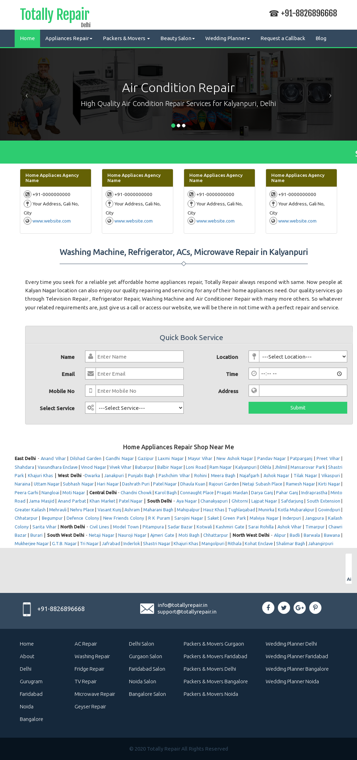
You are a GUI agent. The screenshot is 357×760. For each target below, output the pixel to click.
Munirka (266, 509)
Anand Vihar (53, 458)
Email (68, 374)
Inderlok (131, 543)
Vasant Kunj (109, 509)
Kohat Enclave (259, 543)
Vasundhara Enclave (58, 467)
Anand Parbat (72, 500)
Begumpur (52, 518)
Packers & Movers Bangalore (216, 681)
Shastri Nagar (156, 543)
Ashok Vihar (290, 526)
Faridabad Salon (147, 669)
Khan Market (102, 500)
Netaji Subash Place (262, 483)
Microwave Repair (95, 694)
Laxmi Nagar (170, 458)
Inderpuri (292, 518)
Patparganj (301, 458)
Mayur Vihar (200, 458)
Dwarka (92, 475)
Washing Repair (92, 656)
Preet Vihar (328, 458)
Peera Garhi (26, 492)
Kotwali (204, 526)
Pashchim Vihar (174, 475)
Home (27, 38)
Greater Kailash (30, 509)
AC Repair (86, 644)
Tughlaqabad (241, 509)
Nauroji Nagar (132, 535)
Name (68, 357)
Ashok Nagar (276, 475)
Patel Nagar (165, 483)
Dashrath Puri (136, 483)
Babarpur (144, 467)
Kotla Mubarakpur (296, 509)
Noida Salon (142, 681)
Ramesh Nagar (300, 483)
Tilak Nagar (305, 475)
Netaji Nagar (101, 535)
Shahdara (24, 467)
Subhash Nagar (78, 483)
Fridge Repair (89, 669)
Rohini (200, 475)
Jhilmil (281, 467)
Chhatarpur (26, 518)
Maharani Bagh (158, 509)
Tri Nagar (89, 543)
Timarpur (315, 526)
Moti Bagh (188, 535)
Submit (297, 408)
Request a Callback (282, 38)
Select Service (57, 408)
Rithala (235, 543)
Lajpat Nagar (264, 500)
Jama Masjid (41, 500)
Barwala (312, 535)
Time (232, 374)
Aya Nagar (186, 500)
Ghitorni (239, 500)
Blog (321, 38)
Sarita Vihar (44, 526)
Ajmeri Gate (162, 535)
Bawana (332, 535)
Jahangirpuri (320, 543)
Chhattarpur (215, 535)
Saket (213, 518)
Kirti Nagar (329, 483)
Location (227, 357)
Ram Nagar (221, 467)
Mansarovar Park (307, 467)
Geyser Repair (90, 706)
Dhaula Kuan (192, 483)
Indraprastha (314, 492)
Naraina (22, 483)
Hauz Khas (214, 509)
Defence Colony (83, 518)
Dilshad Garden (85, 458)
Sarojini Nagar (188, 518)
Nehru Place (82, 509)
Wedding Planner (227, 38)
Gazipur (146, 458)
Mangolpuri (213, 543)
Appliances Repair (68, 38)
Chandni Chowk (136, 492)
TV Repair (86, 681)
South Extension (323, 500)
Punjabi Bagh (141, 475)
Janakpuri (114, 475)
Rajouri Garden (224, 483)
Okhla (265, 467)
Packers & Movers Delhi (210, 669)
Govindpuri (329, 509)
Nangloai (50, 492)
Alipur (280, 535)
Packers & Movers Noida (211, 694)
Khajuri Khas (40, 475)
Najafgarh (249, 475)
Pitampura (153, 526)
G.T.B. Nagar (64, 543)
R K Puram (159, 518)
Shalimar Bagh (290, 543)
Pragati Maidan (232, 492)
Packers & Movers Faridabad (215, 656)
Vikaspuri (330, 475)
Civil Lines (99, 526)
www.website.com (51, 221)
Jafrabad (111, 543)
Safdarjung (292, 500)
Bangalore (31, 719)
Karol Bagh (166, 492)
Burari (36, 535)
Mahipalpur (188, 509)
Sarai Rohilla (261, 526)
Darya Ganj (262, 492)
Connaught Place (197, 492)
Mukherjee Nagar (32, 543)
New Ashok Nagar (235, 458)
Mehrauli (58, 509)
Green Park (234, 518)
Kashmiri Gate (230, 526)
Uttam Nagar (47, 483)
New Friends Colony (123, 518)
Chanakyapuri (214, 500)
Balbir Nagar (169, 467)
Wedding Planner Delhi (291, 644)
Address (228, 391)
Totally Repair (54, 16)
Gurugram (31, 681)
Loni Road (196, 467)
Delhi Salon (141, 644)
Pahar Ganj (287, 492)
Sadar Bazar (180, 526)
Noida (26, 706)
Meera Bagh (223, 475)
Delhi (25, 669)
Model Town (126, 526)
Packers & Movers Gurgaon (214, 644)
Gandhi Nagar (120, 458)
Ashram (132, 509)
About (27, 656)
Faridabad (31, 694)
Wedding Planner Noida (292, 681)
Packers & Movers (126, 38)
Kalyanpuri (246, 467)
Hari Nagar (108, 483)
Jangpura (314, 518)
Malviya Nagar (264, 518)
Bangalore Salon (147, 694)
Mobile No (62, 391)
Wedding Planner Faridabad (297, 656)
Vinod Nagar (93, 467)
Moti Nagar (73, 492)
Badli (295, 535)
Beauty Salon (177, 38)
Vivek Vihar (120, 467)
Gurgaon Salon (145, 656)
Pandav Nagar (271, 458)
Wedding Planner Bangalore (297, 669)
